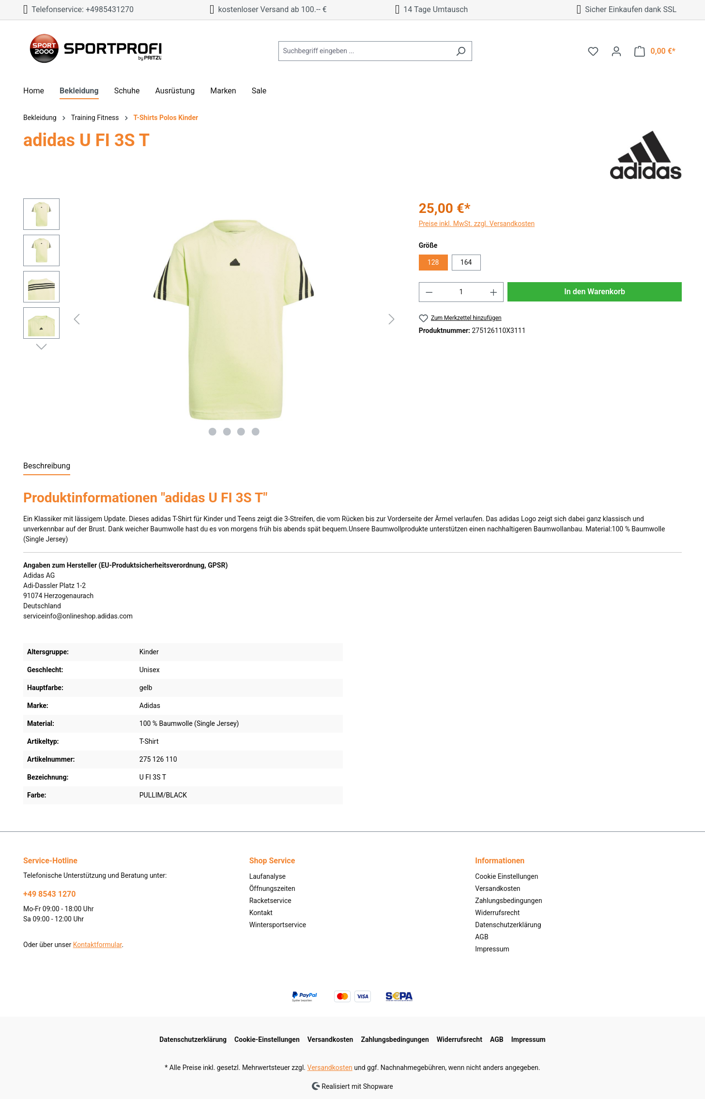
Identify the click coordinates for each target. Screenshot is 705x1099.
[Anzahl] (461, 292)
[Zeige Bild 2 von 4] (227, 432)
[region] (211, 319)
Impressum (492, 949)
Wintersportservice (278, 925)
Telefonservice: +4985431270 (78, 9)
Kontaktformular (97, 944)
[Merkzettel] (593, 51)
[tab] (46, 466)
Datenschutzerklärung (508, 925)
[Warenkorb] (655, 51)
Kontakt (261, 913)
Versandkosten (497, 888)
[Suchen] (460, 51)
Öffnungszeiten (272, 888)
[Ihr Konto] (616, 51)
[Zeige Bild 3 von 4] (241, 432)
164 (466, 262)
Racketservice (270, 900)
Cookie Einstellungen (506, 876)
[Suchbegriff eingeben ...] (364, 51)
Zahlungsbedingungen (508, 900)
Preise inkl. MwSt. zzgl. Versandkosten (477, 223)
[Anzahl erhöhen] (494, 292)
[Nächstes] (391, 319)
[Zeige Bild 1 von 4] (212, 432)
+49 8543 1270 (49, 894)
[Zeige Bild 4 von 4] (256, 432)
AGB (481, 937)
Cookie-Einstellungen (267, 1039)
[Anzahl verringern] (429, 292)
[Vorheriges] (76, 319)
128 (433, 262)
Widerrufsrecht (497, 913)
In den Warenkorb (594, 291)
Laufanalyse (267, 876)
